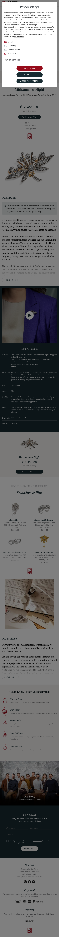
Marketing (12, 46)
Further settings (12, 60)
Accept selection (29, 81)
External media (14, 50)
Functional (12, 54)
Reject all (29, 75)
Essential (11, 42)
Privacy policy (19, 37)
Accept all (29, 68)
